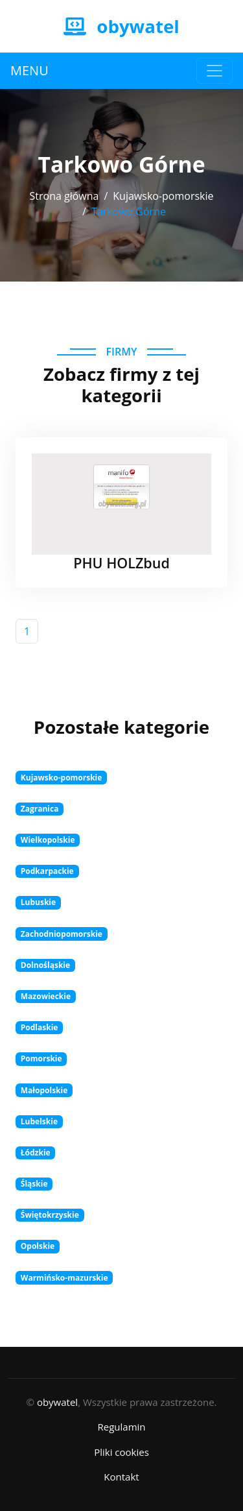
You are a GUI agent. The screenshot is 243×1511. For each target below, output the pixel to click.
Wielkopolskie (48, 839)
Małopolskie (44, 1090)
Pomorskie (41, 1058)
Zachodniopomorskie (61, 933)
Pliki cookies (121, 1451)
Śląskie (34, 1183)
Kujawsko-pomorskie (163, 196)
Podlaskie (39, 1027)
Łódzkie (36, 1152)
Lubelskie (39, 1121)
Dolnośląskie (45, 965)
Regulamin (121, 1426)
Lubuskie (38, 902)
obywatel (57, 1402)
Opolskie (37, 1245)
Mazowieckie (46, 996)
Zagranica (40, 808)
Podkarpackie (47, 870)
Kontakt (121, 1476)
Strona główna (63, 196)
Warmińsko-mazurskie (64, 1277)
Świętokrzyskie (50, 1214)
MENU (29, 70)
